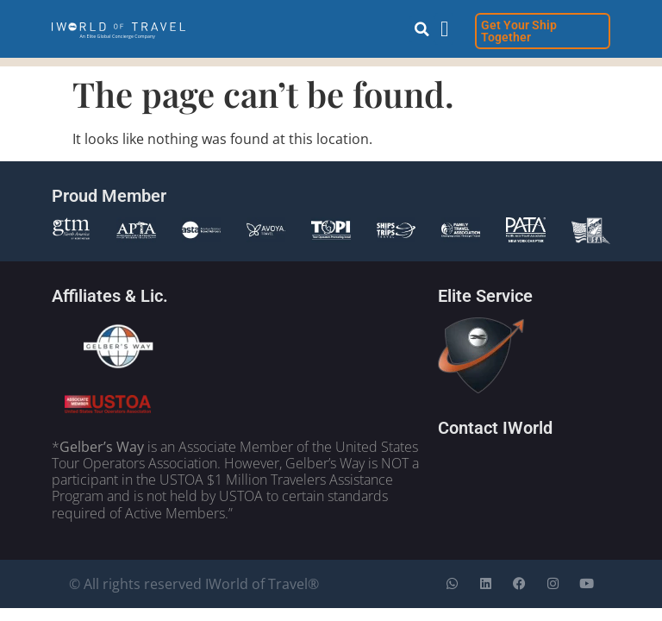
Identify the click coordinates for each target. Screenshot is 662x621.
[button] (422, 29)
